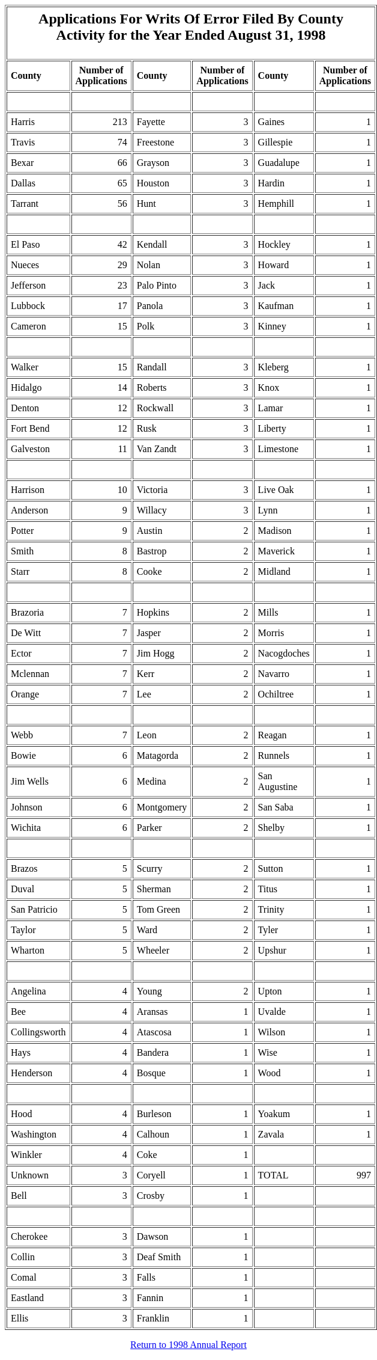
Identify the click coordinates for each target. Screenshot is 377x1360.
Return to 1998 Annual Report (188, 1345)
